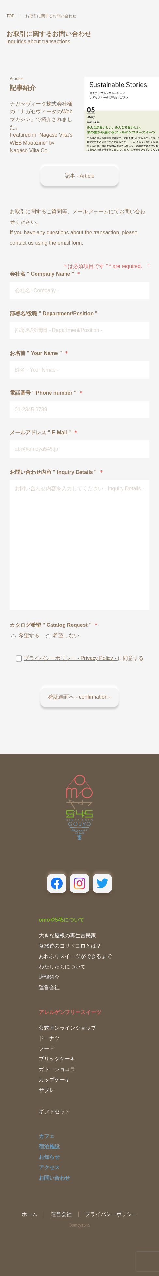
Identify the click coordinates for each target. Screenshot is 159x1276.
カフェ (46, 1136)
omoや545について (61, 920)
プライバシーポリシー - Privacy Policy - (71, 658)
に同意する (79, 658)
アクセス (49, 1167)
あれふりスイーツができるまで (75, 956)
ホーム (29, 1214)
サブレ (46, 1090)
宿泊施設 (49, 1146)
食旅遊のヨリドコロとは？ (70, 946)
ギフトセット (54, 1111)
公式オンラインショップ (67, 1027)
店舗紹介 (49, 977)
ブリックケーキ (57, 1059)
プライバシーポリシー (111, 1214)
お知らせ (49, 1157)
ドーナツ (49, 1038)
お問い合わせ (54, 1178)
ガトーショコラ (57, 1069)
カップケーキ (54, 1079)
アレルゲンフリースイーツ (70, 1012)
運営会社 (49, 987)
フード (46, 1048)
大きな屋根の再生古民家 (67, 935)
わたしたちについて (62, 966)
